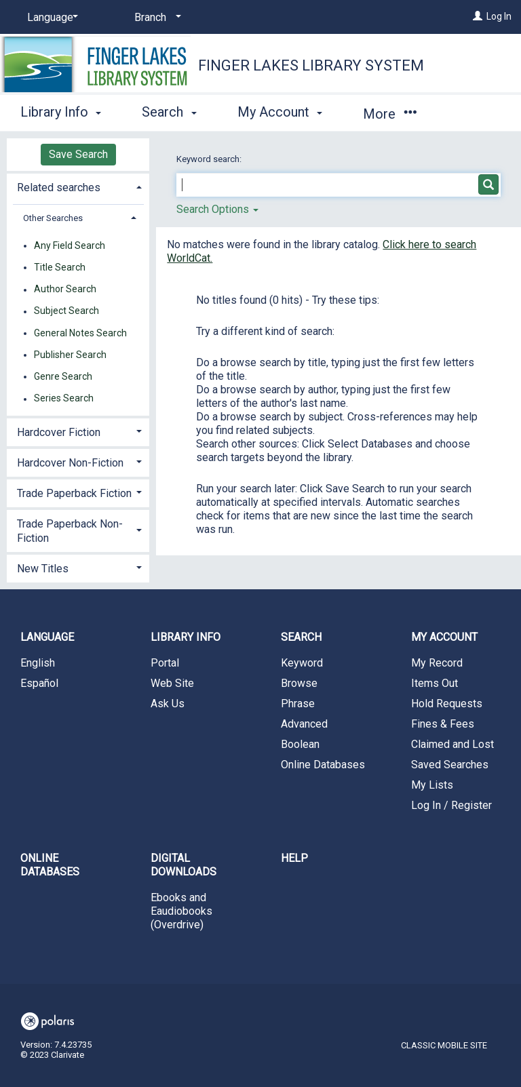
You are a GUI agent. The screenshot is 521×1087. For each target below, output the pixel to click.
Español (39, 683)
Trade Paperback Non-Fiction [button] (70, 531)
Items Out (434, 683)
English (37, 662)
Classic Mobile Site (444, 1045)
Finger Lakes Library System (311, 65)
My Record (437, 662)
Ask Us (168, 703)
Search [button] (169, 112)
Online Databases (323, 764)
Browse (299, 683)
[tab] (78, 186)
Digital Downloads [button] (183, 865)
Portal (165, 662)
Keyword (302, 662)
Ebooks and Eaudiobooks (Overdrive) (181, 911)
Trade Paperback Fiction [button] (74, 493)
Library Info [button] (60, 112)
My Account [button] (279, 112)
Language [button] (47, 637)
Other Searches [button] (53, 218)
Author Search (65, 289)
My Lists (432, 784)
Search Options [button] (217, 209)
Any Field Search (69, 245)
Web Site (172, 683)
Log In (499, 16)
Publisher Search (70, 354)
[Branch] (155, 17)
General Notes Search (80, 333)
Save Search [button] (78, 154)
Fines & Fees (442, 723)
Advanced (304, 723)
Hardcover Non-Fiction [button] (70, 462)
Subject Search (66, 311)
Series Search (64, 398)
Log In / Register (451, 805)
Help (294, 858)
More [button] (390, 114)
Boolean (300, 744)
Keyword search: (210, 159)
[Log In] (477, 16)
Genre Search (63, 376)
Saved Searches (449, 764)
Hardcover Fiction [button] (58, 432)
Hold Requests (446, 703)
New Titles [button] (43, 568)
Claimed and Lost (452, 744)
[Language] (50, 17)
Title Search (59, 267)
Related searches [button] (58, 187)
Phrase (298, 703)
